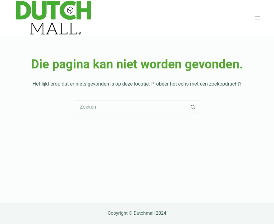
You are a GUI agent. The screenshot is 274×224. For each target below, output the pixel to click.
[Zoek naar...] (131, 106)
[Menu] (257, 18)
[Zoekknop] (193, 106)
